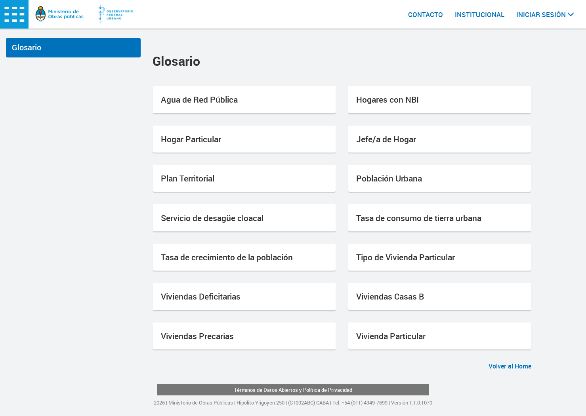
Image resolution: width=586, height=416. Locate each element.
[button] (244, 99)
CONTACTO (425, 14)
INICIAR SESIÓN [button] (545, 14)
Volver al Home (510, 366)
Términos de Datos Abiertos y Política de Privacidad (293, 389)
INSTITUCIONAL (479, 14)
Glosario (26, 47)
